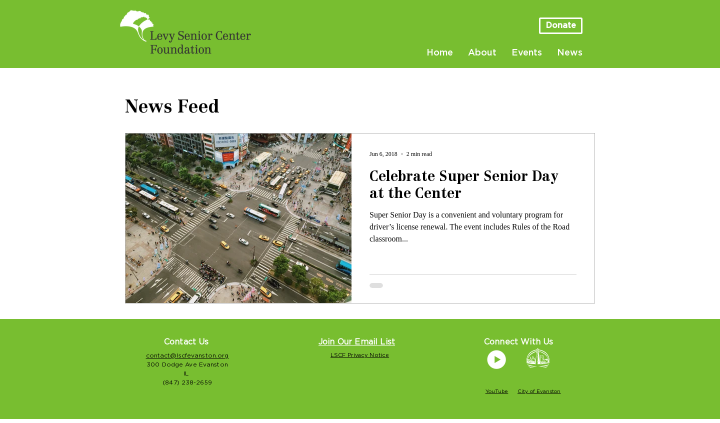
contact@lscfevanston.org (187, 355)
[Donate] (560, 26)
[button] (356, 341)
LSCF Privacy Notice (359, 355)
